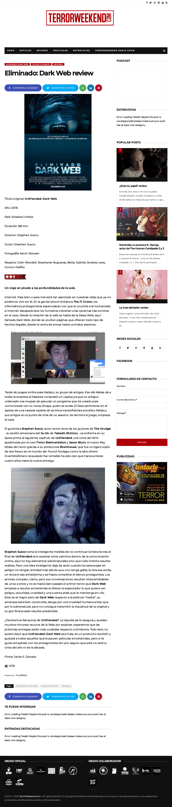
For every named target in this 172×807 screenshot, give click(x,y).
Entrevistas (81, 50)
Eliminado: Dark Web (17, 64)
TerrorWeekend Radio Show (115, 50)
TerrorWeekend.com (30, 796)
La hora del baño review (134, 307)
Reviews (42, 50)
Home (10, 50)
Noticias (25, 50)
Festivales (60, 50)
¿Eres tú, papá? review (133, 186)
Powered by (16, 675)
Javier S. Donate (41, 64)
